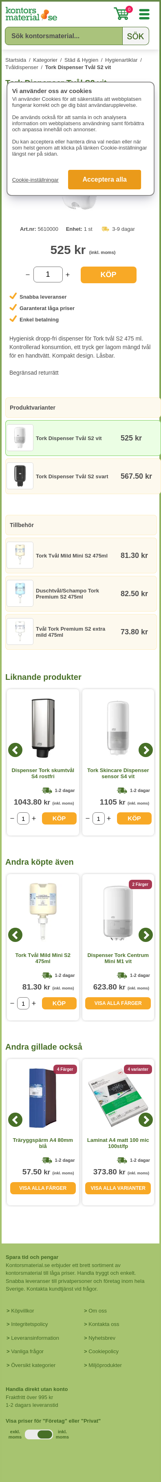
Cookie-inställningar (35, 180)
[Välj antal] (48, 274)
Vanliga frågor (27, 1351)
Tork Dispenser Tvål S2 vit (78, 67)
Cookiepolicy (103, 1351)
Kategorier (45, 60)
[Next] (146, 750)
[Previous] (15, 750)
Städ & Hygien (81, 60)
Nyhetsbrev (101, 1338)
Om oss (97, 1311)
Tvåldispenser (21, 67)
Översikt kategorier (33, 1365)
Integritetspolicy (29, 1324)
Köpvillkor (22, 1311)
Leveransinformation (35, 1338)
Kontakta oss (103, 1324)
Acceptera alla (104, 179)
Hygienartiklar (121, 60)
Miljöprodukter (105, 1365)
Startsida (15, 60)
